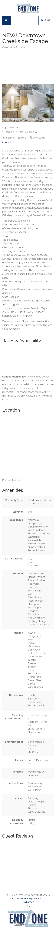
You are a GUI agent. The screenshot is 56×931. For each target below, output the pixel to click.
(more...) (6, 142)
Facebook (28, 902)
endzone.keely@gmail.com (29, 898)
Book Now (45, 20)
